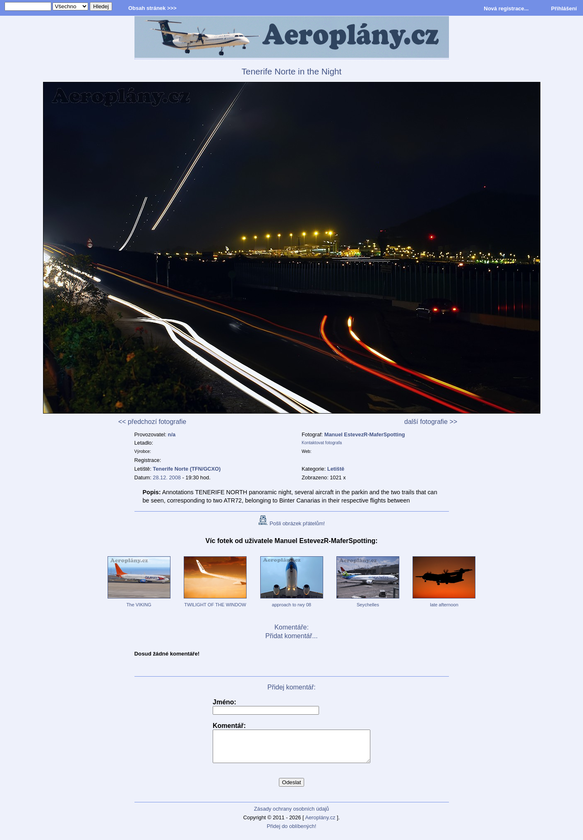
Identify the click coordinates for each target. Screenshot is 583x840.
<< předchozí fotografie (152, 421)
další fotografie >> (430, 421)
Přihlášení (564, 8)
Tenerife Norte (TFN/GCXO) (187, 469)
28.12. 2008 (167, 477)
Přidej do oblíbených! (292, 832)
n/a (172, 434)
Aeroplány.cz (320, 824)
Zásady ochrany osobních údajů (291, 815)
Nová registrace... (506, 8)
